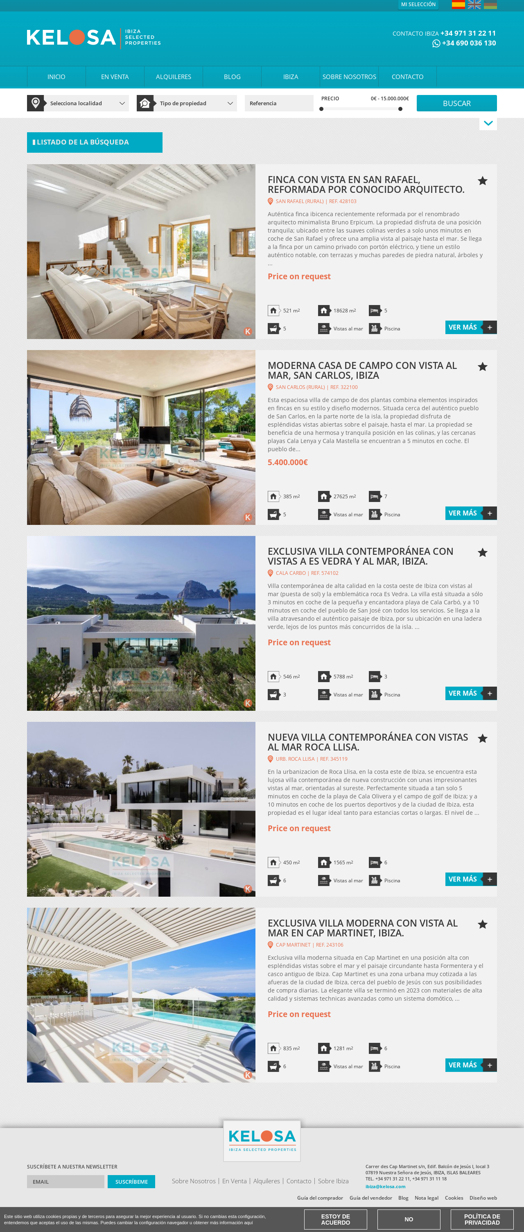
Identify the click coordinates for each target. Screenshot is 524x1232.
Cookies (454, 1197)
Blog (403, 1197)
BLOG (232, 76)
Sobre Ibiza (333, 1181)
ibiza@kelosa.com (386, 1186)
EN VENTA (115, 76)
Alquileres (266, 1181)
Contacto (299, 1181)
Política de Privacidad (482, 1219)
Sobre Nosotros (194, 1181)
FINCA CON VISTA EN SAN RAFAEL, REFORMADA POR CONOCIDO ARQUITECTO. (366, 184)
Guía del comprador (320, 1197)
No (409, 1219)
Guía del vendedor (371, 1197)
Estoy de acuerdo (335, 1219)
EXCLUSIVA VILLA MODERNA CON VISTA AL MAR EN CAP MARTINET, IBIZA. (363, 928)
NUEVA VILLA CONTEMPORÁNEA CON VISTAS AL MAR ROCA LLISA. (368, 742)
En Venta (234, 1181)
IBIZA (290, 76)
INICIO (56, 76)
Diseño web (483, 1197)
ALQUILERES (173, 76)
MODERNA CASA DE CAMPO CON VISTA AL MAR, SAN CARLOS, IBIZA (362, 370)
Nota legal (426, 1197)
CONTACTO (408, 76)
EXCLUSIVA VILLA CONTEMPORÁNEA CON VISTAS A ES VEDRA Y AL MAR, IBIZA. (361, 556)
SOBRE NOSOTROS (349, 76)
